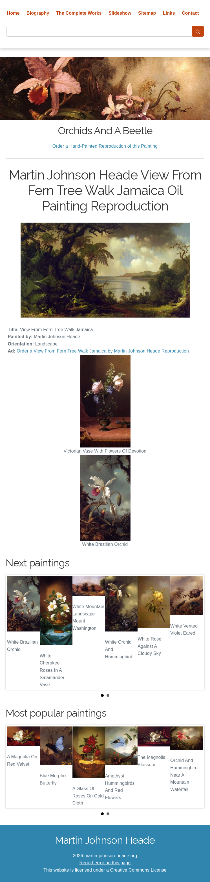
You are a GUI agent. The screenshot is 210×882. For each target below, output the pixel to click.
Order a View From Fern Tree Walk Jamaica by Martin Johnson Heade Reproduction (103, 351)
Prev (14, 632)
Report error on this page (105, 862)
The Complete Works (79, 13)
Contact (190, 13)
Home (13, 13)
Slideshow (120, 13)
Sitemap (147, 13)
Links (169, 13)
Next (195, 632)
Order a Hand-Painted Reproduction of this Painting (105, 146)
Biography (37, 13)
